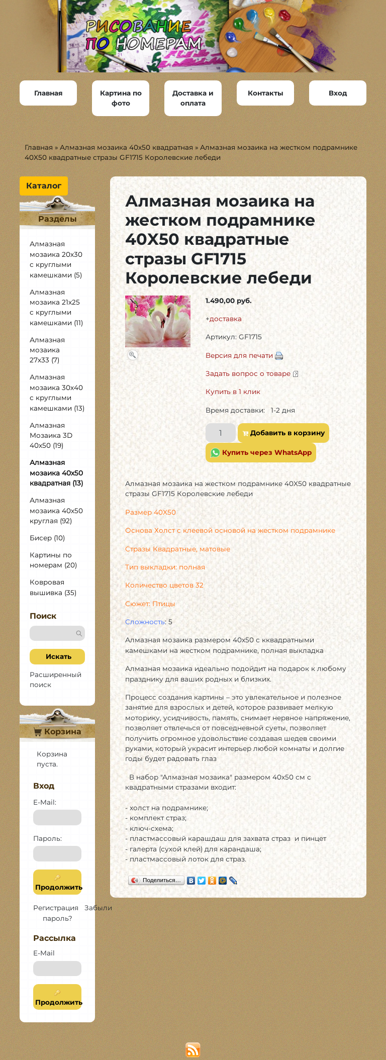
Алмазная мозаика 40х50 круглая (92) (56, 510)
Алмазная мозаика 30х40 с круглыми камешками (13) (57, 392)
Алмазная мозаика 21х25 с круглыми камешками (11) (56, 307)
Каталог (43, 185)
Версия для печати (239, 355)
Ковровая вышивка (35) (53, 587)
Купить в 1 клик (233, 392)
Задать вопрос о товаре (248, 373)
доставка (226, 319)
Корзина (57, 732)
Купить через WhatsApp (261, 453)
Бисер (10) (47, 538)
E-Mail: (44, 802)
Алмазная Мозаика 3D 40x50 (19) (51, 435)
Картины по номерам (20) (53, 560)
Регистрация (55, 908)
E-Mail (44, 953)
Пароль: (47, 838)
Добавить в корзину (283, 433)
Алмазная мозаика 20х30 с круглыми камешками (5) (56, 259)
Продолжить (57, 883)
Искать (57, 656)
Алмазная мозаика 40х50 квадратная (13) (56, 472)
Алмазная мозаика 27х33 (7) (47, 350)
